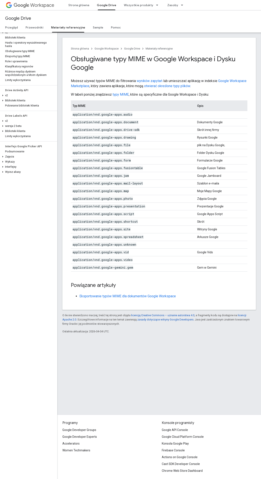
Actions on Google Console (180, 457)
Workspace (34, 5)
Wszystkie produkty (138, 5)
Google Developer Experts (79, 436)
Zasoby (172, 5)
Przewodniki (34, 27)
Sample (98, 27)
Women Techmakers (76, 450)
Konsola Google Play (175, 443)
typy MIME (121, 94)
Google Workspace (107, 48)
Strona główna (78, 5)
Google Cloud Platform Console (183, 436)
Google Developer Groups (79, 430)
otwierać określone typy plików (167, 86)
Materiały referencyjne (159, 48)
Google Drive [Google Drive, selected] (106, 5)
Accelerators (71, 443)
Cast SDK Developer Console (181, 464)
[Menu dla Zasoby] (183, 5)
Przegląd (11, 27)
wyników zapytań (149, 81)
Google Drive (18, 18)
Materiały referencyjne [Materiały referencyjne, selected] (68, 27)
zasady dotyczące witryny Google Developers (165, 319)
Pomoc (116, 27)
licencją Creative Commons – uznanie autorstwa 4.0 (162, 315)
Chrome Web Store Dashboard (182, 470)
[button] (28, 32)
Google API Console (175, 430)
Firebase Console (173, 450)
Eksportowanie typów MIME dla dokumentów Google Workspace (127, 296)
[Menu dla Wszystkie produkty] (158, 5)
